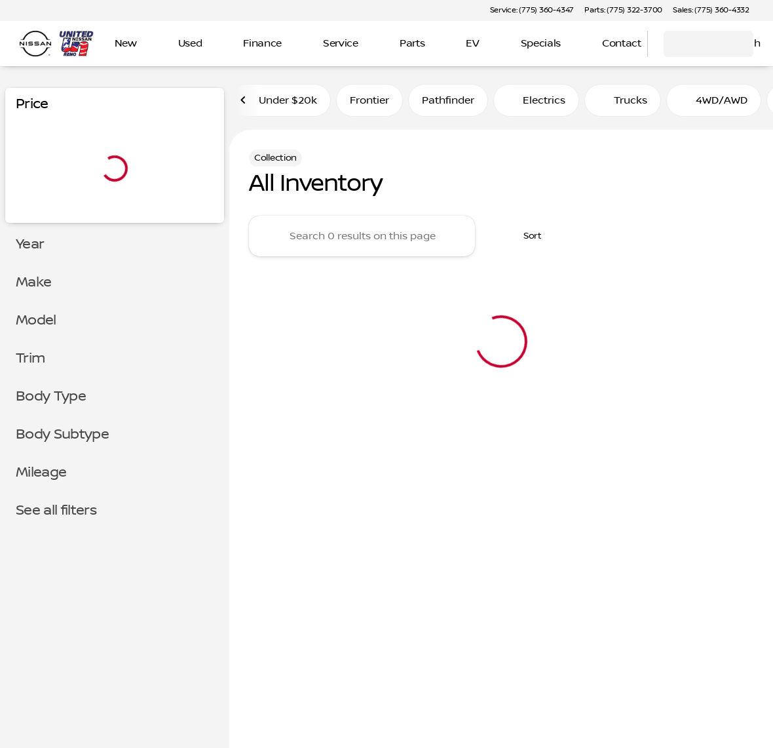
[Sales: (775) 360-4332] (711, 10)
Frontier (369, 100)
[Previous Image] (243, 100)
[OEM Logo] (35, 44)
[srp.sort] (525, 236)
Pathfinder (448, 100)
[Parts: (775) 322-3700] (623, 10)
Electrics (536, 100)
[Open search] (621, 43)
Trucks (622, 100)
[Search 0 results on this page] (362, 236)
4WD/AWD (713, 100)
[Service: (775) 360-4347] (531, 10)
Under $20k (280, 100)
